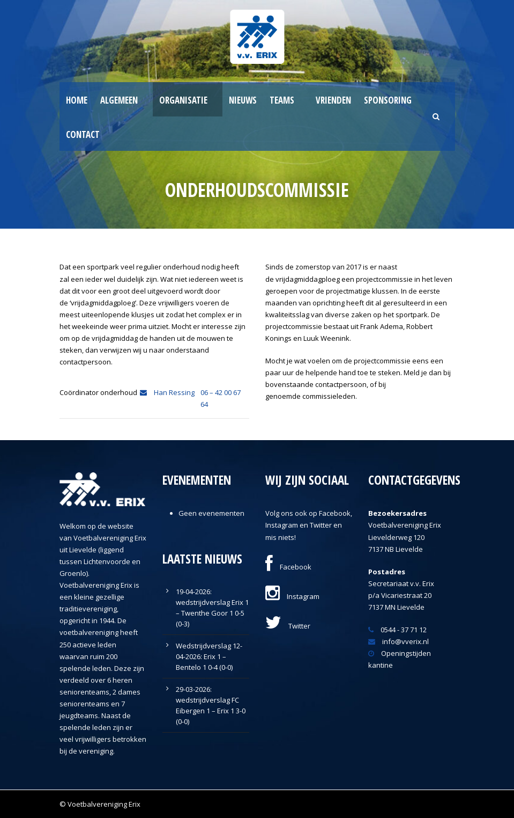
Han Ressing (167, 392)
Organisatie (183, 100)
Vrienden (333, 100)
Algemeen (119, 100)
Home (76, 100)
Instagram (292, 596)
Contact (83, 134)
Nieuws (243, 100)
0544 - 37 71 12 (397, 629)
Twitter (287, 626)
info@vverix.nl (398, 641)
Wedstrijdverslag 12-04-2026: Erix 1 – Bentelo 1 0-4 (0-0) (209, 656)
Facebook (288, 567)
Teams (282, 100)
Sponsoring (388, 100)
